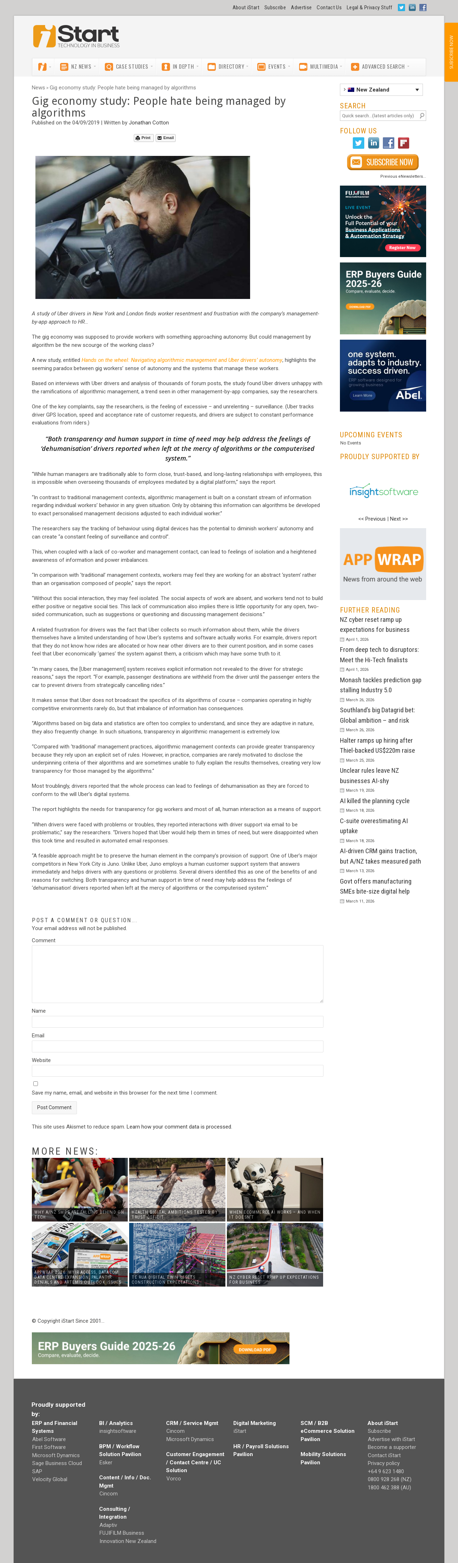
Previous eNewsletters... (403, 176)
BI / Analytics (116, 1423)
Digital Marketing (254, 1423)
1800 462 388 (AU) (389, 1487)
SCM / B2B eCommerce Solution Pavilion (328, 1431)
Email (165, 138)
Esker (105, 1462)
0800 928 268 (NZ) (389, 1479)
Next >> (399, 519)
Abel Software (49, 1439)
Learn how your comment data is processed (179, 1127)
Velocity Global (49, 1479)
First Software (49, 1447)
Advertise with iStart (391, 1439)
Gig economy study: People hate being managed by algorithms (123, 87)
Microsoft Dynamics (56, 1455)
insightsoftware (117, 1431)
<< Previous (372, 519)
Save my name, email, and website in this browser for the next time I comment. (125, 1093)
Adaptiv (108, 1525)
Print (143, 138)
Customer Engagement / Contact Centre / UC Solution (195, 1462)
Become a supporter (392, 1447)
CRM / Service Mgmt (192, 1423)
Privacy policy (384, 1463)
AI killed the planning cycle (375, 801)
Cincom (108, 1493)
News (38, 87)
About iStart (246, 7)
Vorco (173, 1478)
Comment (43, 940)
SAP (37, 1471)
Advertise (301, 7)
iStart (240, 1431)
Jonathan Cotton (149, 122)
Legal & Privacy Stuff (370, 7)
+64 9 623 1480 (386, 1471)
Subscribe (275, 7)
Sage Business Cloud (57, 1463)
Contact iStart (384, 1455)
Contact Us (329, 7)
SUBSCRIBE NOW (451, 52)
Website (41, 1060)
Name (39, 1011)
